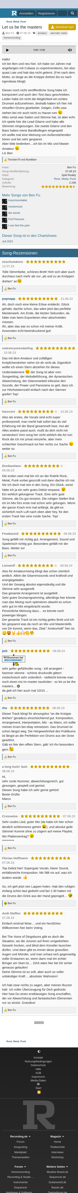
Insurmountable (17, 200)
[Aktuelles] (62, 13)
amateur (42, 33)
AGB (38, 1072)
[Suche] (72, 13)
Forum (21, 1141)
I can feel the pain (19, 225)
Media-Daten (38, 1080)
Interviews (57, 1152)
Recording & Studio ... (20, 1177)
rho (4, 708)
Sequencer (20, 1187)
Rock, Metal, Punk (65, 178)
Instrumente (20, 1182)
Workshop (57, 1157)
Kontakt (38, 1057)
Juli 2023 (7, 241)
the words (14, 212)
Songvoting (20, 1147)
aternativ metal (59, 33)
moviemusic (15, 206)
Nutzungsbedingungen (38, 1061)
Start (38, 1088)
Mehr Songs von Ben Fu (21, 195)
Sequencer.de (57, 1177)
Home (57, 1141)
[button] (39, 1052)
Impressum (38, 1076)
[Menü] (6, 13)
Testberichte (57, 1147)
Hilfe (38, 1069)
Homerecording (20, 1171)
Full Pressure (16, 219)
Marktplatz (20, 1152)
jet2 (4, 651)
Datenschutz (38, 1065)
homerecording (12, 37)
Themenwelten (20, 1157)
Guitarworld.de (57, 1182)
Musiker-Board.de (57, 1171)
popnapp (8, 298)
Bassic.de (57, 1187)
